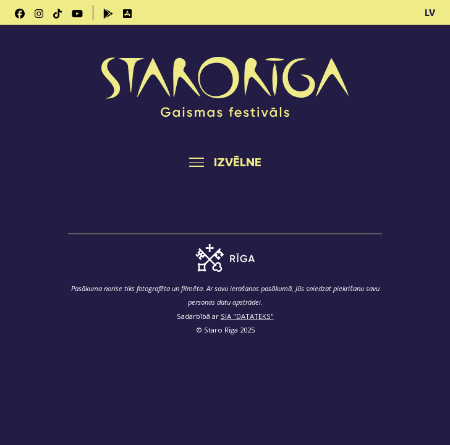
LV (430, 12)
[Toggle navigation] (225, 162)
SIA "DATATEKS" (247, 316)
